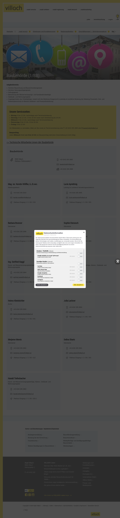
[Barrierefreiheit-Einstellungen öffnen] (118, 261)
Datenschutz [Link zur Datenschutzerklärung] (53, 235)
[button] (79, 253)
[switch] (80, 253)
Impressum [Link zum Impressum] (46, 235)
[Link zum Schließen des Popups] (83, 232)
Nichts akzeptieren (42, 285)
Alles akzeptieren (78, 285)
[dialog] (60, 259)
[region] (60, 265)
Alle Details (72, 256)
